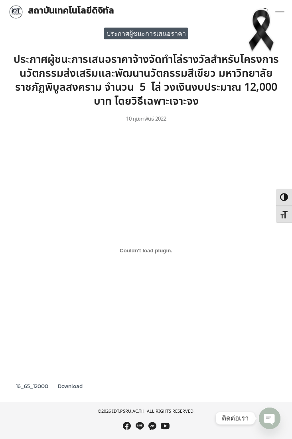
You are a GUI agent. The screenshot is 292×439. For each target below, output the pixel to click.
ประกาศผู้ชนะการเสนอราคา (146, 33)
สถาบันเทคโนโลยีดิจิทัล (71, 10)
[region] (146, 405)
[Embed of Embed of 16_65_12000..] (146, 250)
